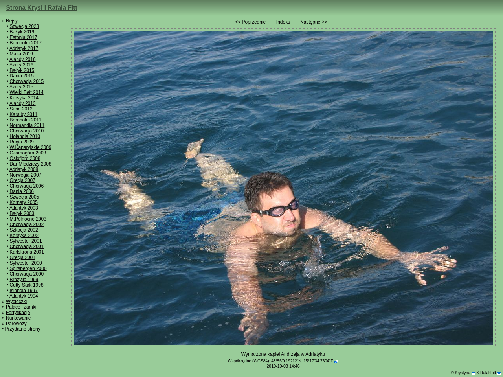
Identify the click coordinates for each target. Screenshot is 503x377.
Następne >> (313, 22)
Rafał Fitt (488, 373)
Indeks (283, 22)
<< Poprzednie (250, 22)
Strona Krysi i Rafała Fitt (41, 7)
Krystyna (462, 373)
